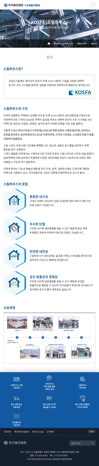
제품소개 (81, 43)
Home (50, 43)
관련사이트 (76, 443)
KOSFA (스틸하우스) (62, 43)
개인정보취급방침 (21, 431)
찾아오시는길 (37, 431)
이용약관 (7, 431)
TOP (92, 431)
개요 (93, 43)
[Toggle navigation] (93, 5)
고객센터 (50, 431)
